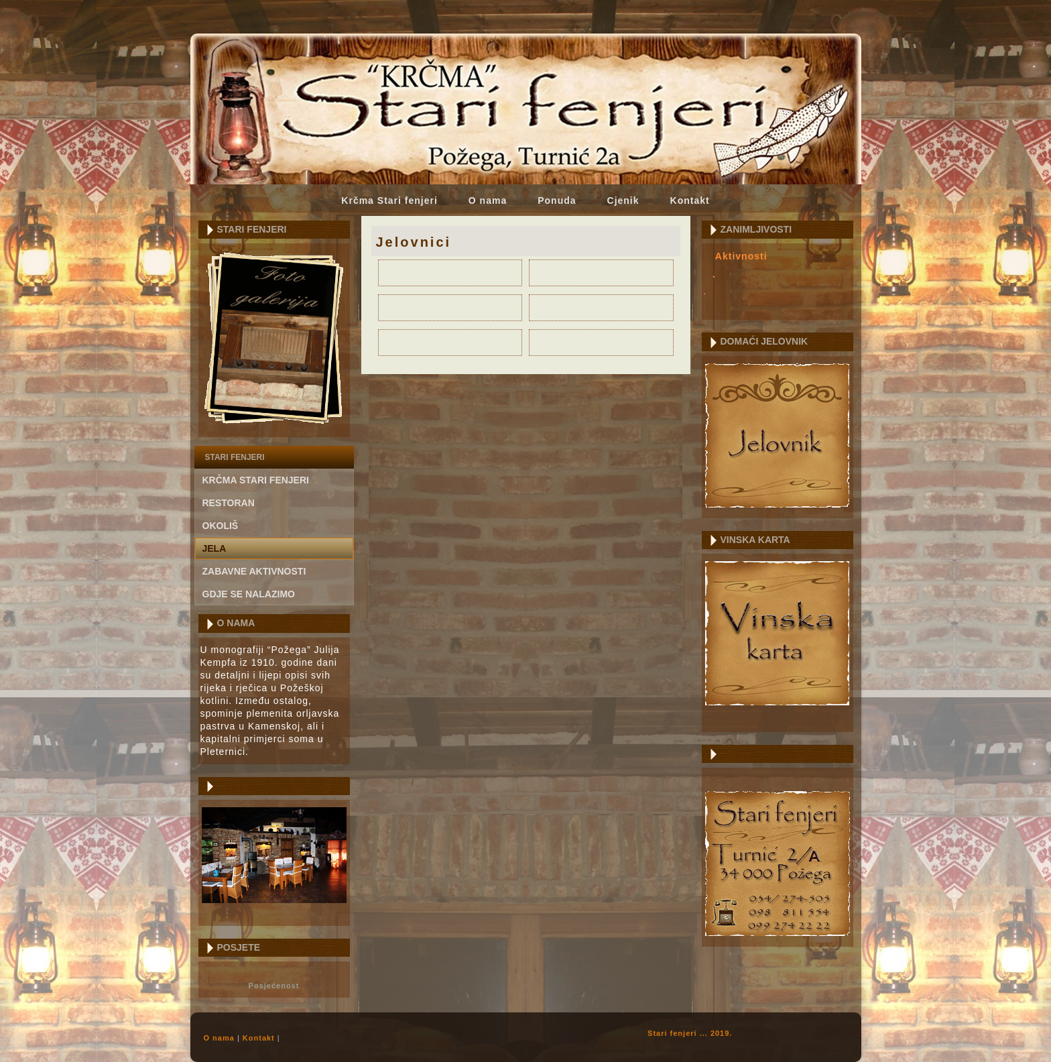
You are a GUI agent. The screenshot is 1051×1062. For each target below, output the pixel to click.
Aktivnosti (741, 256)
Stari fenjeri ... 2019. (689, 1033)
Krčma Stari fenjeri (389, 200)
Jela (214, 548)
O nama (488, 200)
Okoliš (220, 525)
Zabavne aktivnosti (254, 571)
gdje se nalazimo (248, 594)
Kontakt (690, 200)
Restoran (228, 502)
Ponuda (557, 200)
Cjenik (623, 200)
